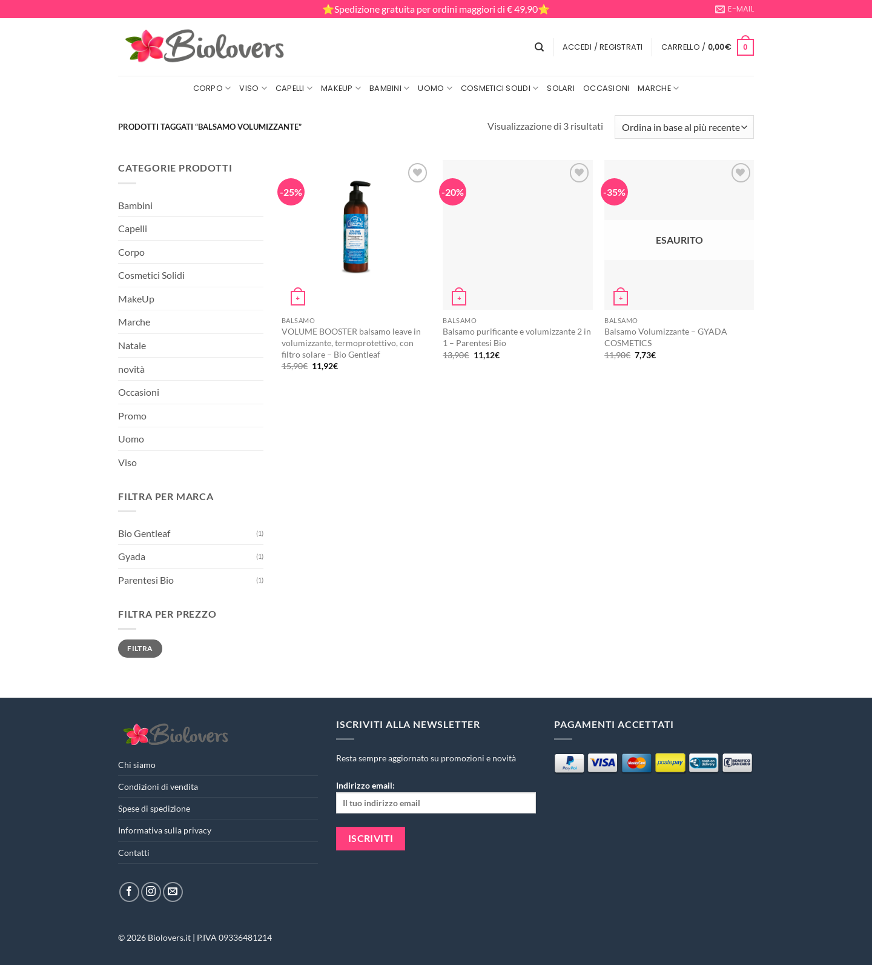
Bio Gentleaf (144, 533)
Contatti (134, 852)
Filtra (140, 648)
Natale (132, 345)
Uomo (435, 88)
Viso (252, 88)
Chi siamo (137, 765)
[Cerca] (539, 47)
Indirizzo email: (436, 796)
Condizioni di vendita (158, 786)
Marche (658, 88)
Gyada (131, 556)
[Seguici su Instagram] (151, 892)
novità (131, 369)
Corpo (212, 88)
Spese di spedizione (154, 808)
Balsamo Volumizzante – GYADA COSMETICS (665, 337)
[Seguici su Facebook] (129, 892)
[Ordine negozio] (684, 127)
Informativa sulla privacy (164, 830)
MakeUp (341, 88)
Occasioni (606, 88)
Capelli (294, 88)
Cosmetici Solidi (500, 88)
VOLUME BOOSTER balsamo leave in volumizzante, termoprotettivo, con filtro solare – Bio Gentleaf (351, 342)
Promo (132, 415)
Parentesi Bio (146, 580)
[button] (603, 47)
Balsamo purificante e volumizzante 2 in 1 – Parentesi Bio (517, 337)
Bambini (389, 88)
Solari (561, 88)
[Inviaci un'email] (173, 892)
